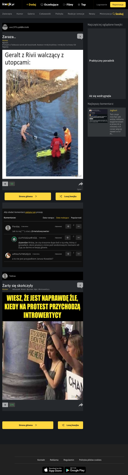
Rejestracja (117, 4)
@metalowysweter (40, 231)
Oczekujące (51, 4)
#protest (30, 289)
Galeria (31, 14)
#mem (23, 289)
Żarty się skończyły (17, 286)
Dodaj (32, 4)
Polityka (59, 14)
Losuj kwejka (68, 196)
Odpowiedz (58, 226)
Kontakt (41, 460)
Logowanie (102, 4)
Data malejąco (62, 218)
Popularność (76, 218)
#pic (36, 289)
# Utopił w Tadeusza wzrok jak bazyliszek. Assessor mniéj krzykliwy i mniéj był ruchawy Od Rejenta (39, 46)
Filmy (70, 4)
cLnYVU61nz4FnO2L (27, 238)
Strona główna (28, 196)
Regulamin (69, 460)
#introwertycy (43, 289)
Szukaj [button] (119, 13)
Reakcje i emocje (76, 14)
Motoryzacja (106, 14)
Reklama (54, 460)
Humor (19, 14)
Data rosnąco (48, 218)
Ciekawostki (45, 14)
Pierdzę (16, 226)
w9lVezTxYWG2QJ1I (21, 254)
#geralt (5, 43)
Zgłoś (79, 189)
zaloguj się (30, 212)
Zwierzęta (7, 14)
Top (83, 4)
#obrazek (16, 289)
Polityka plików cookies (90, 460)
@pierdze (23, 242)
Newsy (92, 14)
